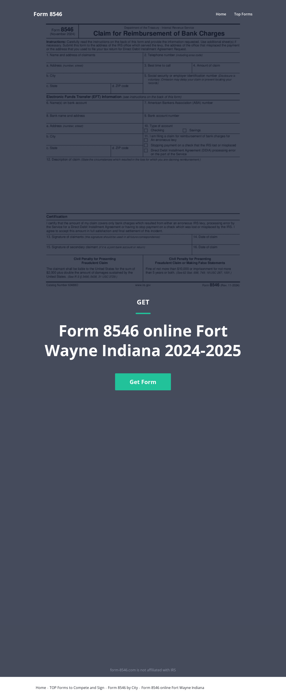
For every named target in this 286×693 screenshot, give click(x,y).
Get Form (143, 382)
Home (221, 14)
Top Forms (243, 14)
